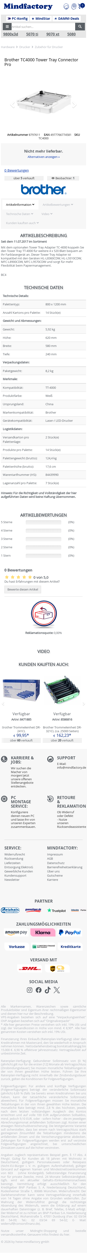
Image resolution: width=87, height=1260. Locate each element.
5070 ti (32, 34)
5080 (71, 34)
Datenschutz (55, 863)
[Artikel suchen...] (42, 26)
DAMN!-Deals (66, 18)
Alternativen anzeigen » (44, 157)
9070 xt (52, 34)
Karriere (52, 880)
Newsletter (11, 880)
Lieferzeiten (12, 863)
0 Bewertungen (16, 170)
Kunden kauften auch (21, 223)
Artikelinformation (18, 204)
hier (66, 1234)
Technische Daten (18, 214)
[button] (7, 26)
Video (45, 214)
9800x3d (10, 34)
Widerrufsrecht (14, 854)
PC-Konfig (18, 18)
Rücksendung (13, 858)
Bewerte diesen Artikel (22, 589)
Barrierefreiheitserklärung (64, 867)
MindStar (40, 18)
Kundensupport (15, 875)
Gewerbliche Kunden (18, 871)
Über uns (53, 871)
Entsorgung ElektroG (18, 867)
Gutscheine (55, 875)
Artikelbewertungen (56, 204)
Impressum (55, 854)
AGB (50, 858)
